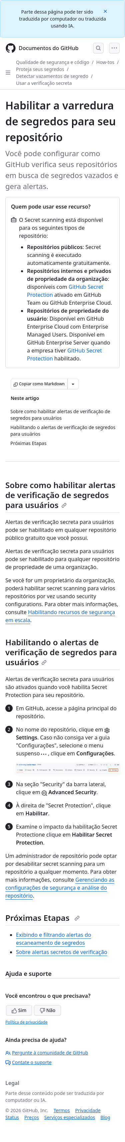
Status (12, 1117)
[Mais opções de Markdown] (73, 384)
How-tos (105, 62)
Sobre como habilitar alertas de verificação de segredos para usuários (60, 494)
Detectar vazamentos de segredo (52, 76)
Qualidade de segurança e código (52, 62)
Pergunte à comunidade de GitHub (46, 1052)
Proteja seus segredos (40, 69)
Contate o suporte (28, 1062)
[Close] (106, 11)
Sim (19, 1010)
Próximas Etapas (42, 917)
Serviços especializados (69, 1117)
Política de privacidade (26, 1022)
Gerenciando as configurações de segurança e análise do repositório (59, 887)
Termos (62, 1110)
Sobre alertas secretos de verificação (61, 952)
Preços (31, 1117)
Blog (105, 1117)
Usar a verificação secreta (44, 83)
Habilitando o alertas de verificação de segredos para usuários (61, 652)
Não (47, 1010)
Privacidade (88, 1110)
